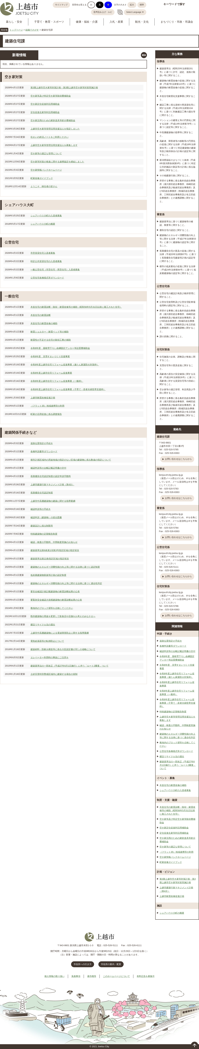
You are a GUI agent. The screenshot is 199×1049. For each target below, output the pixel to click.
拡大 (132, 5)
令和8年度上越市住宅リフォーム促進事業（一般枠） (57, 381)
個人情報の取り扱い (54, 976)
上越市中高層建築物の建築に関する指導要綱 (53, 501)
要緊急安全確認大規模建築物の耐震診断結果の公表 (56, 600)
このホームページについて (116, 976)
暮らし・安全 (14, 21)
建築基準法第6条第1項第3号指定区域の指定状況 (55, 550)
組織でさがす (32, 30)
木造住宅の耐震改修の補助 (44, 323)
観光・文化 (142, 21)
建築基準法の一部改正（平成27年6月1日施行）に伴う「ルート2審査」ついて (69, 665)
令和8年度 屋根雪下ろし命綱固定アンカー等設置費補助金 (60, 348)
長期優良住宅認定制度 (42, 492)
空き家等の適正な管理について (46, 153)
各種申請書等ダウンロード (44, 451)
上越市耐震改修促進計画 (43, 397)
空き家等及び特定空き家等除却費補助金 (51, 96)
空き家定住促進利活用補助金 (45, 104)
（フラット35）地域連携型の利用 (47, 405)
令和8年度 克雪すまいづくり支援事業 (50, 356)
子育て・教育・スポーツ (49, 21)
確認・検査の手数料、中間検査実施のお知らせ (54, 542)
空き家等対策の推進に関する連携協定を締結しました (57, 161)
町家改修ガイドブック (42, 178)
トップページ (16, 30)
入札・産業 (116, 21)
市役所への (83, 964)
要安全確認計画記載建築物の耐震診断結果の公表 (55, 591)
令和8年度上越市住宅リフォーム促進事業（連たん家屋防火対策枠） (65, 364)
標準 (142, 5)
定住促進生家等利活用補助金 (45, 112)
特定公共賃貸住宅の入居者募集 (46, 261)
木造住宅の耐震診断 (41, 315)
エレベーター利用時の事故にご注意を (50, 657)
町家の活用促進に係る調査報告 (46, 414)
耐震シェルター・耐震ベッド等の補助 (50, 331)
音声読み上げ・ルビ (102, 12)
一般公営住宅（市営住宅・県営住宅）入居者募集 (55, 269)
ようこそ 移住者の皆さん (44, 186)
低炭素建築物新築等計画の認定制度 (48, 575)
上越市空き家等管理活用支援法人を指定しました (55, 128)
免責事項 (75, 976)
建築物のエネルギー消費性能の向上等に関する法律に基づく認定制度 (65, 567)
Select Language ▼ (135, 12)
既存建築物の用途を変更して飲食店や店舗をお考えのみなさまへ (63, 616)
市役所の (111, 964)
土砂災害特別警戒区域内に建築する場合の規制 (54, 674)
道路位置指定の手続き (42, 443)
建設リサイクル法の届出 (43, 624)
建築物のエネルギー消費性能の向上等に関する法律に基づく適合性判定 (66, 583)
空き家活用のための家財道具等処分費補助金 (53, 120)
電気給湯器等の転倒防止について (47, 641)
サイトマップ (61, 5)
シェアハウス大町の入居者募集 (46, 215)
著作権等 (91, 976)
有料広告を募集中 (146, 976)
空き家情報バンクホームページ (46, 170)
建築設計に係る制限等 (42, 525)
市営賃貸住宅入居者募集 (43, 253)
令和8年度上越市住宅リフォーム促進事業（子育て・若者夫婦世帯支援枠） (68, 389)
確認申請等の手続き (41, 509)
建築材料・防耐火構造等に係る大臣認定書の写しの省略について (63, 649)
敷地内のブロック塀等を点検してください (52, 608)
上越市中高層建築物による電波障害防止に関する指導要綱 (60, 633)
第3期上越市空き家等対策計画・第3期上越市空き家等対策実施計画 (64, 87)
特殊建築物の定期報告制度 (44, 534)
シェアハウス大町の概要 (43, 224)
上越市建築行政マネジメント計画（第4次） (52, 484)
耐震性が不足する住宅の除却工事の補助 (51, 340)
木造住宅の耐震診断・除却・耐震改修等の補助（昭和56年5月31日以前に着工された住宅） (76, 307)
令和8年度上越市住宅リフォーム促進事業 (51, 373)
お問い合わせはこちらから (178, 459)
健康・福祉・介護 (87, 21)
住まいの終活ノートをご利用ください (50, 137)
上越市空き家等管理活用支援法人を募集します (54, 145)
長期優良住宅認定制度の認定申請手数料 (51, 476)
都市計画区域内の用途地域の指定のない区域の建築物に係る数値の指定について (71, 459)
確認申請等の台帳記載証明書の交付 (48, 468)
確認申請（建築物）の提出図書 (46, 517)
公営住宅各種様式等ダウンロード (47, 277)
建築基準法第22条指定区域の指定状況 (50, 558)
